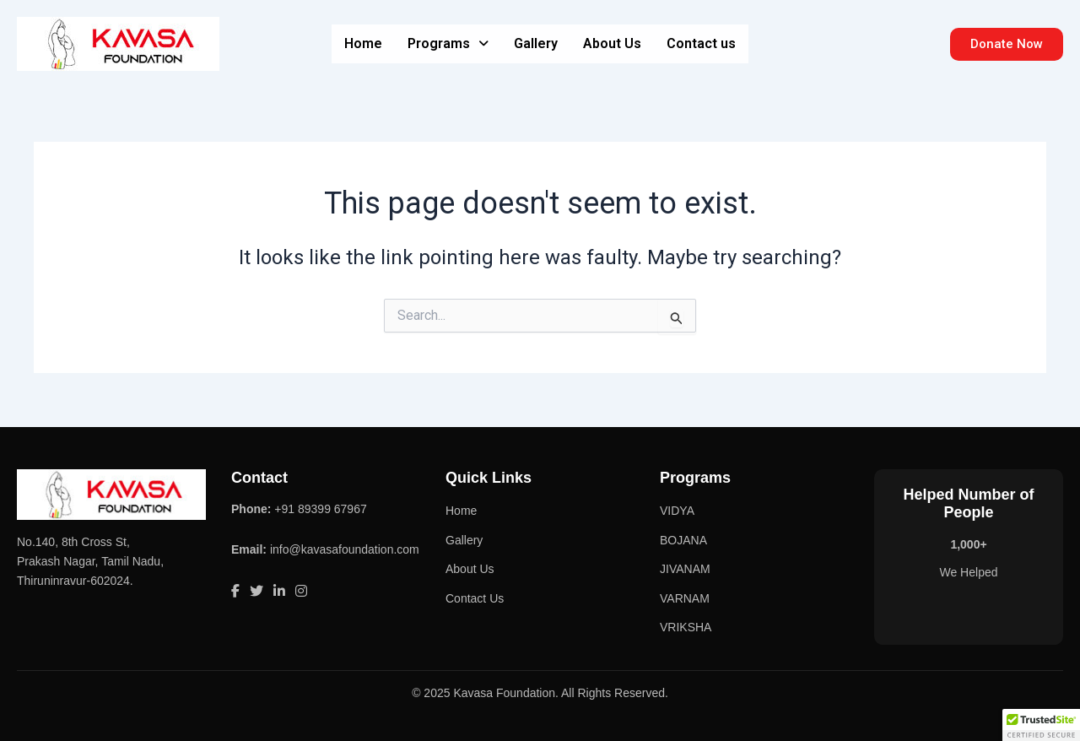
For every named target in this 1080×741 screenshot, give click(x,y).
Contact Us (475, 598)
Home (363, 43)
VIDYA (677, 510)
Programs (448, 43)
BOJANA (683, 540)
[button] (448, 43)
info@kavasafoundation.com (344, 549)
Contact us (701, 43)
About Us (612, 43)
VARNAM (685, 598)
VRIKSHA (685, 627)
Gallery (536, 43)
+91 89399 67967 (320, 509)
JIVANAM (685, 569)
